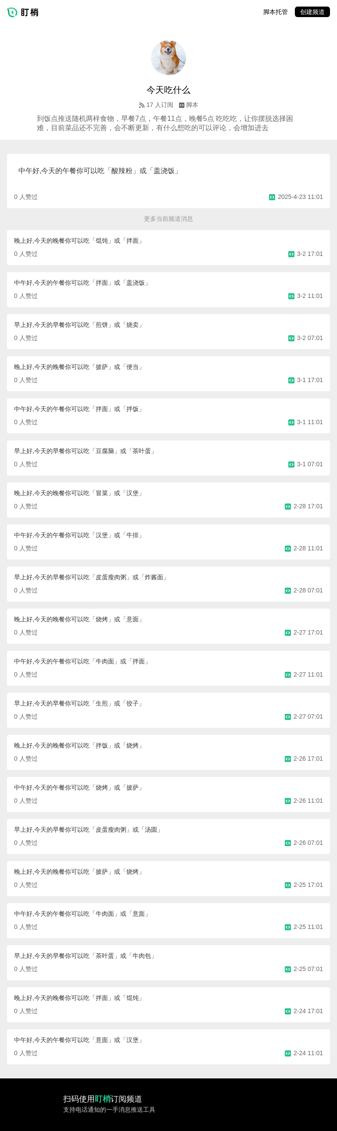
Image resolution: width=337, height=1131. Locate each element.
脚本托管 (275, 11)
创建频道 (312, 11)
